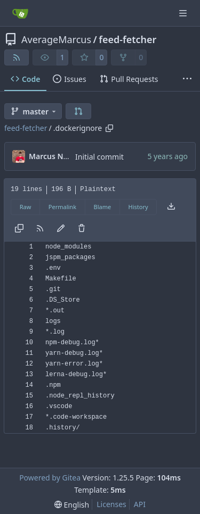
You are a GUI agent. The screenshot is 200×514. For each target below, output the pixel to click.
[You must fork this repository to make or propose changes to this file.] (60, 229)
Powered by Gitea (50, 477)
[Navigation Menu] (184, 13)
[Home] (20, 13)
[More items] (187, 79)
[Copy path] (109, 128)
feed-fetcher (127, 39)
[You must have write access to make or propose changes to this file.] (81, 229)
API (140, 504)
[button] (78, 111)
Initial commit (99, 157)
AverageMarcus (56, 39)
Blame (102, 207)
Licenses (111, 504)
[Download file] (171, 207)
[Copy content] (19, 229)
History (138, 207)
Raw (25, 207)
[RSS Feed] (16, 57)
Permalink (62, 207)
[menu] (71, 505)
